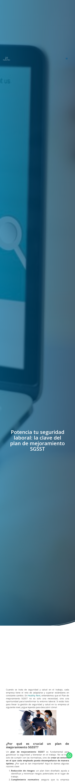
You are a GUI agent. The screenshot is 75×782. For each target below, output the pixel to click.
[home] (6, 59)
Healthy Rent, (34, 695)
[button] (66, 58)
